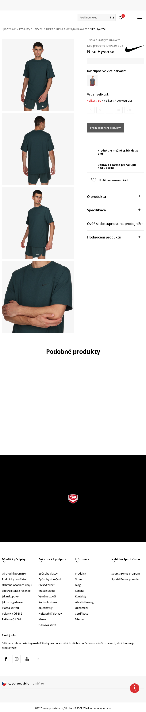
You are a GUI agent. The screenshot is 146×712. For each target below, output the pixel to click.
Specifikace (113, 209)
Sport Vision (9, 29)
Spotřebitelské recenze (16, 590)
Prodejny (80, 573)
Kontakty (80, 596)
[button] (97, 17)
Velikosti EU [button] (94, 100)
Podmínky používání (14, 579)
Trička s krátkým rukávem (71, 29)
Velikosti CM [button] (124, 100)
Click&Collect (46, 585)
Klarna (42, 619)
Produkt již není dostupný (105, 127)
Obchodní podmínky (14, 573)
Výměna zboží (47, 596)
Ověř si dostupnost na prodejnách (115, 223)
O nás (78, 579)
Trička (49, 29)
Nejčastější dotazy (50, 613)
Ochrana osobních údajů (17, 585)
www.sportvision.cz (53, 708)
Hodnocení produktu (113, 236)
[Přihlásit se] (120, 17)
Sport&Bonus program (125, 573)
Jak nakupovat (10, 596)
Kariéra (79, 590)
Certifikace (81, 613)
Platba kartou (10, 608)
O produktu (113, 196)
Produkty (24, 29)
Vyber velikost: (98, 94)
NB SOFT (77, 708)
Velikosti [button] (109, 100)
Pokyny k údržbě (12, 613)
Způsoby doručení (49, 579)
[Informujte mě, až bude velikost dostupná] (90, 110)
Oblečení (38, 29)
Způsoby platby (48, 573)
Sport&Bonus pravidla (125, 579)
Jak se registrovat (13, 602)
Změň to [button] (38, 683)
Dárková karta (47, 625)
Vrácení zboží (46, 590)
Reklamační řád (11, 619)
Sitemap (80, 619)
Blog (78, 585)
